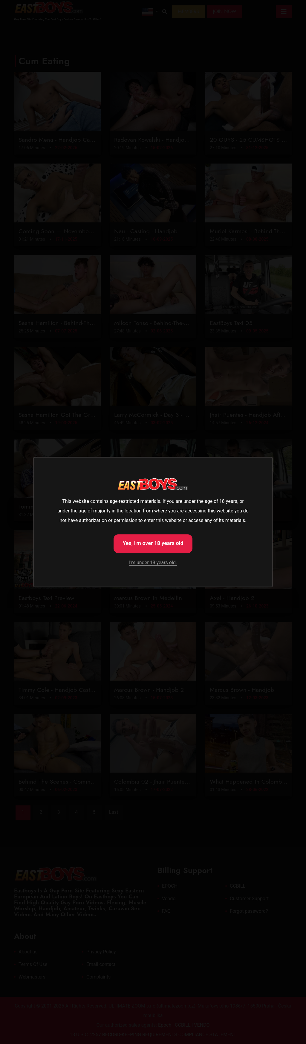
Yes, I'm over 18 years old (153, 543)
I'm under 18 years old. (153, 563)
